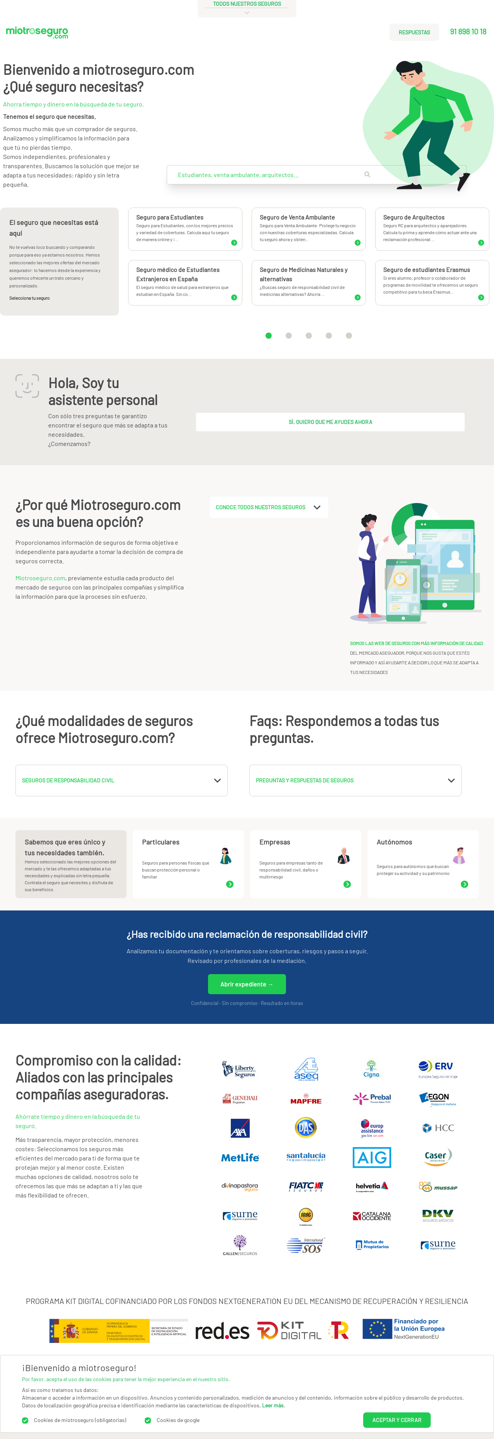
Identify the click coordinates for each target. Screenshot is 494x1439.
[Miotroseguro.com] (37, 35)
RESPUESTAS (414, 32)
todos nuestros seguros (247, 3)
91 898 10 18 (468, 31)
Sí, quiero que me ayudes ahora (330, 422)
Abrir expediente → (247, 984)
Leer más (273, 1405)
